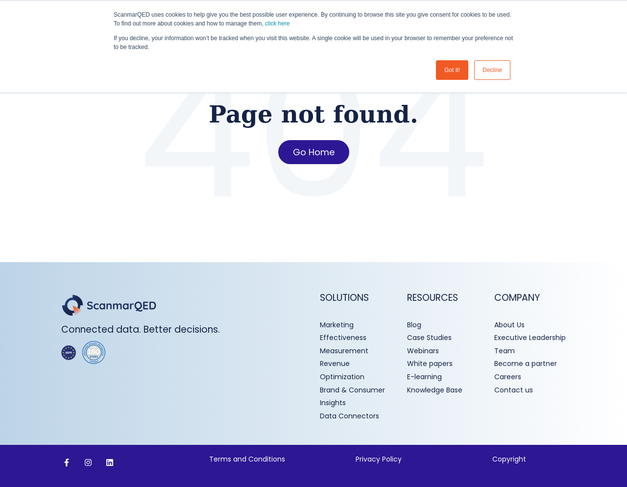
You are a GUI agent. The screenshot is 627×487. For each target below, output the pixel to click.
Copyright (509, 459)
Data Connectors (349, 416)
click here (277, 23)
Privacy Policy (379, 459)
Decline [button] (492, 70)
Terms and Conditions (248, 459)
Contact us (513, 390)
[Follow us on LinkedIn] (110, 462)
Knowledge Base (434, 390)
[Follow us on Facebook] (66, 462)
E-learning (424, 377)
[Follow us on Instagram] (88, 462)
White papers (431, 363)
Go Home (314, 152)
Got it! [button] (452, 70)
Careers (507, 377)
